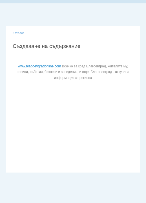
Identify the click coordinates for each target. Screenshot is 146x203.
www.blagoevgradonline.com (39, 66)
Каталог (18, 33)
